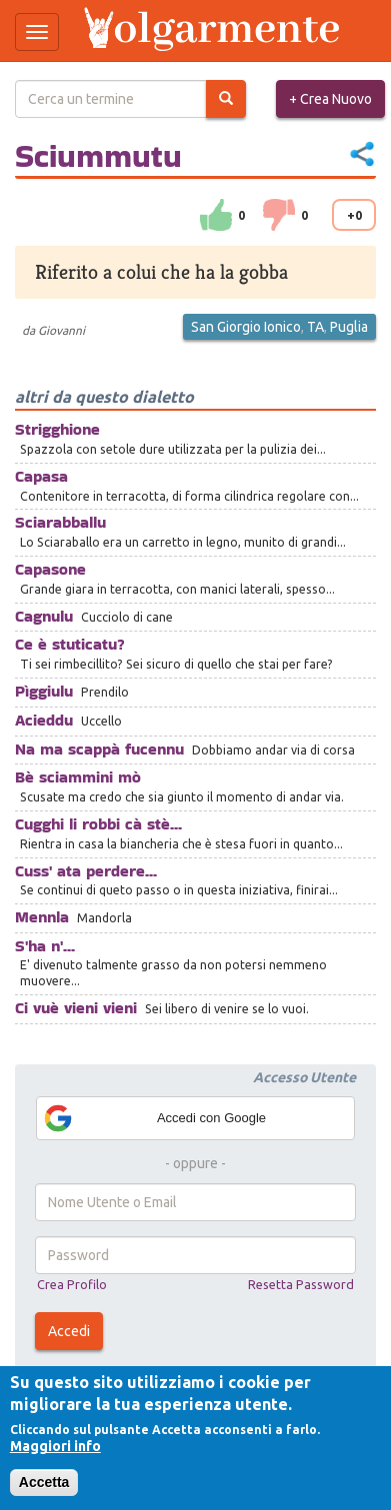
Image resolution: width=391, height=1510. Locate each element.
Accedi (69, 1331)
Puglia (349, 327)
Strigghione (57, 429)
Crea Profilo (72, 1284)
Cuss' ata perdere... (86, 870)
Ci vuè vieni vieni (76, 1007)
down (279, 215)
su (216, 215)
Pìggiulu (44, 691)
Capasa (41, 476)
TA (315, 327)
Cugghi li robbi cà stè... (98, 823)
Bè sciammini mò (78, 776)
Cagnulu (44, 616)
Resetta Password (301, 1284)
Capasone (50, 569)
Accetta (44, 1482)
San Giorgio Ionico (246, 327)
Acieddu (44, 720)
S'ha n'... (45, 945)
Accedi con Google (154, 1118)
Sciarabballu (60, 522)
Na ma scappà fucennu (99, 749)
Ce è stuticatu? (70, 644)
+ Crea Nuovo (330, 99)
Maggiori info (55, 1446)
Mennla (42, 916)
